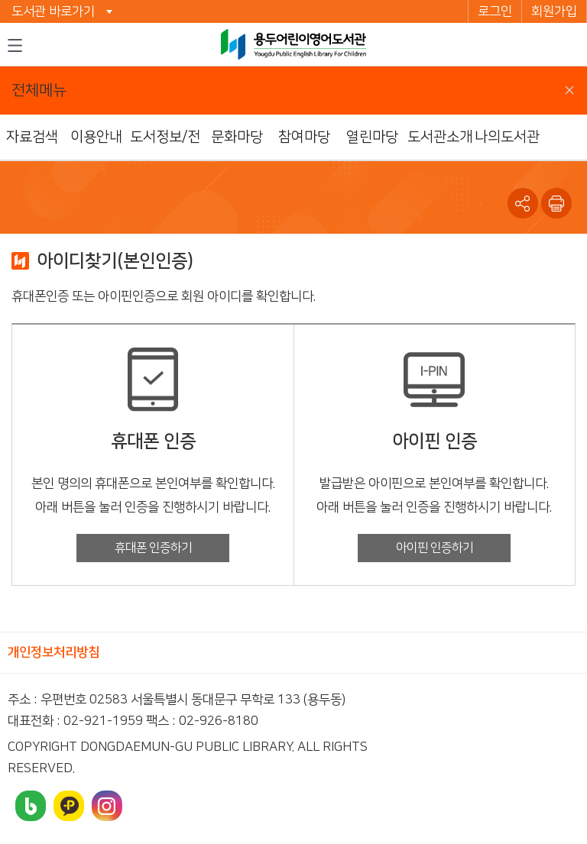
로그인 (495, 11)
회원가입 (554, 11)
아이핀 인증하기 (434, 548)
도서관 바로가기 (53, 11)
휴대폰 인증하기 (153, 548)
